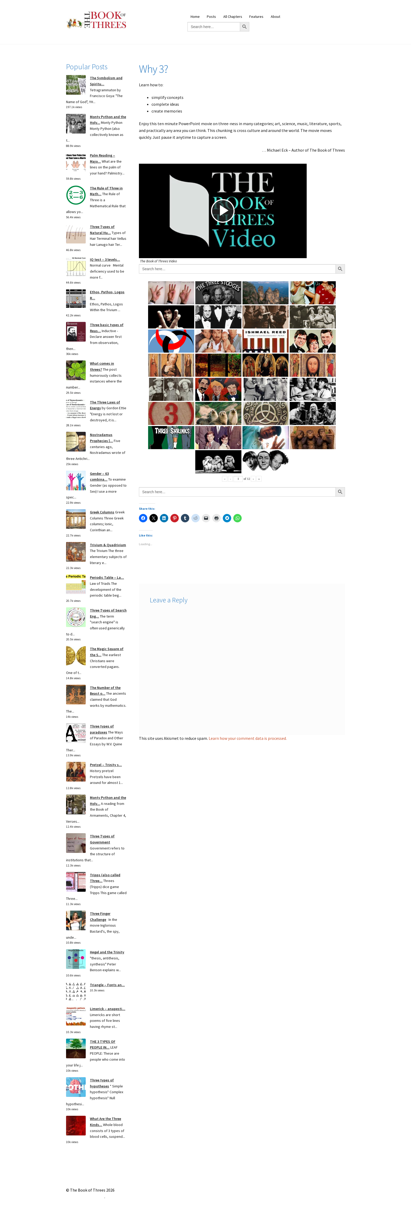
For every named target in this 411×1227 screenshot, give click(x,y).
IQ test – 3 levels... (105, 259)
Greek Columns (102, 512)
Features (256, 16)
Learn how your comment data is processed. (248, 738)
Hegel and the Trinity (107, 952)
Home (195, 16)
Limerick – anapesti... (107, 1008)
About (275, 16)
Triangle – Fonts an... (107, 984)
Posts (211, 16)
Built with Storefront (85, 1196)
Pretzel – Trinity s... (106, 764)
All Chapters (232, 16)
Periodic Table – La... (107, 577)
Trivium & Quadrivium (108, 545)
